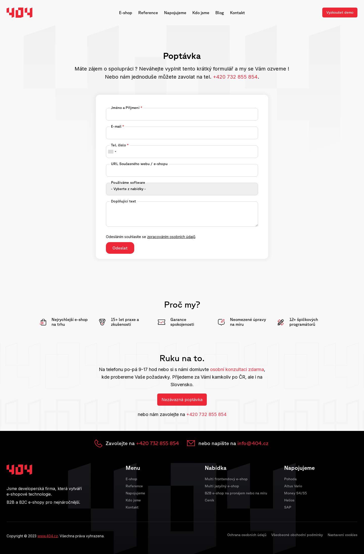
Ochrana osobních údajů (246, 535)
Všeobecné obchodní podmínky (297, 535)
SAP (287, 507)
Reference (148, 12)
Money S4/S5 (295, 493)
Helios (289, 500)
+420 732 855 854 (206, 414)
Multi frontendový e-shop (226, 479)
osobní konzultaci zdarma (237, 369)
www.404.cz (47, 536)
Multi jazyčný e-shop (222, 486)
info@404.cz (252, 443)
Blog (219, 12)
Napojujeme (175, 12)
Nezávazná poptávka (182, 399)
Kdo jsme (200, 12)
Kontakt (237, 12)
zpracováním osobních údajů (171, 237)
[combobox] (112, 152)
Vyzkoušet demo (339, 12)
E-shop (125, 12)
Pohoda (290, 479)
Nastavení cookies (342, 535)
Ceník (209, 500)
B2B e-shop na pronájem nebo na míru (236, 493)
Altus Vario (293, 486)
